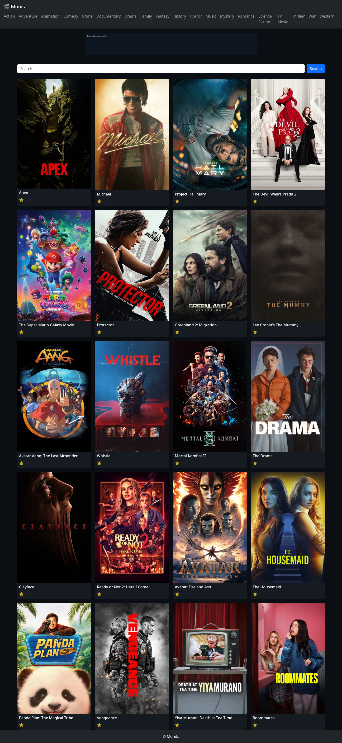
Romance (246, 16)
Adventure (28, 16)
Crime (87, 16)
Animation (50, 16)
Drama (130, 16)
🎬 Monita (15, 6)
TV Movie (283, 19)
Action (9, 16)
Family (146, 16)
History (179, 16)
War (312, 16)
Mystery (227, 16)
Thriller (298, 16)
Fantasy (163, 16)
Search (316, 68)
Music (211, 16)
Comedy (70, 16)
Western (326, 16)
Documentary (108, 16)
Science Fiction (265, 19)
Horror (196, 16)
